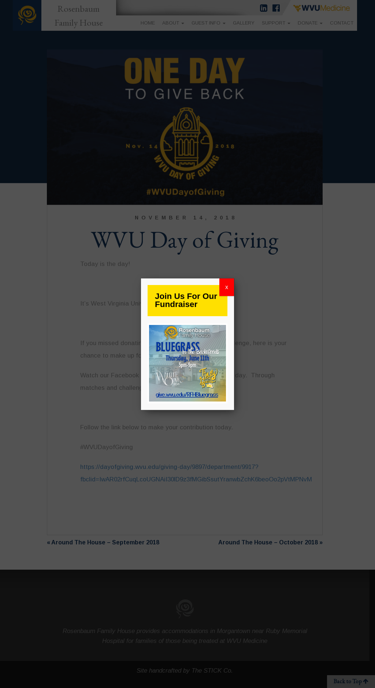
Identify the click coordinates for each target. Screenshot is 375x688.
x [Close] (226, 287)
